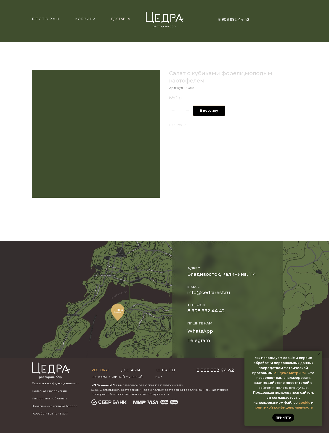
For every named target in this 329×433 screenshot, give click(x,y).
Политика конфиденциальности (55, 383)
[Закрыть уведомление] (318, 354)
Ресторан (46, 19)
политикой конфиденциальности (283, 407)
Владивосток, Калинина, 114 (221, 274)
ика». (302, 373)
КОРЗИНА (85, 19)
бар (158, 377)
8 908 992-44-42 (233, 19)
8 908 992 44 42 (206, 310)
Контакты (165, 370)
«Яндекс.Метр (285, 373)
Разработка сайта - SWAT (50, 413)
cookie (304, 403)
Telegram (198, 340)
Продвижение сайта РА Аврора (54, 406)
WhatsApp (200, 331)
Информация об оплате (49, 398)
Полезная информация (49, 391)
